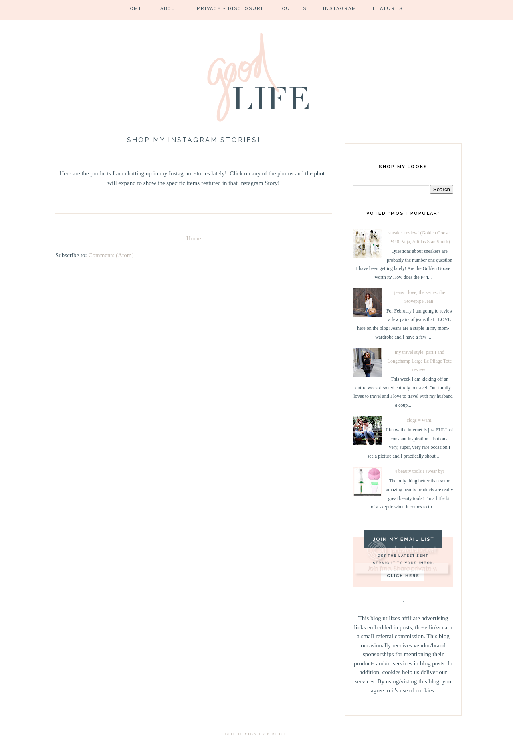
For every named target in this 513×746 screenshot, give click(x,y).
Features (388, 8)
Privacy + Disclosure (231, 8)
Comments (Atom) (111, 255)
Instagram (340, 8)
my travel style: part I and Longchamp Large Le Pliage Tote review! (420, 360)
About (170, 8)
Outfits (294, 8)
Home (134, 8)
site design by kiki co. (256, 734)
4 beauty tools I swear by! (419, 471)
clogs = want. (419, 420)
